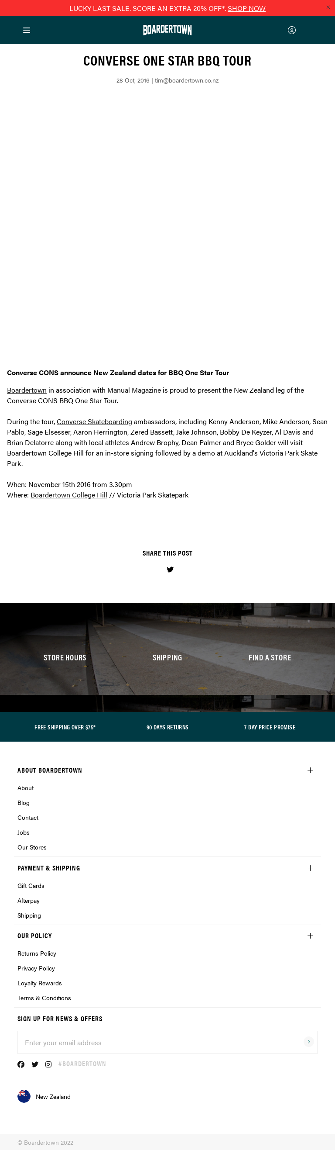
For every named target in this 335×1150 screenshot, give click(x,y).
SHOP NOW (247, 8)
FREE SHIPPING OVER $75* (65, 726)
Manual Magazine (134, 390)
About (25, 787)
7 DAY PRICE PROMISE (269, 726)
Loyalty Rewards (39, 982)
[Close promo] (328, 7)
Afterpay (28, 900)
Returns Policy (36, 953)
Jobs (23, 832)
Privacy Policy (36, 968)
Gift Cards (30, 885)
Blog (23, 802)
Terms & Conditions (44, 997)
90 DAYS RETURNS (168, 726)
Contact (27, 817)
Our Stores (32, 847)
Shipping (29, 915)
